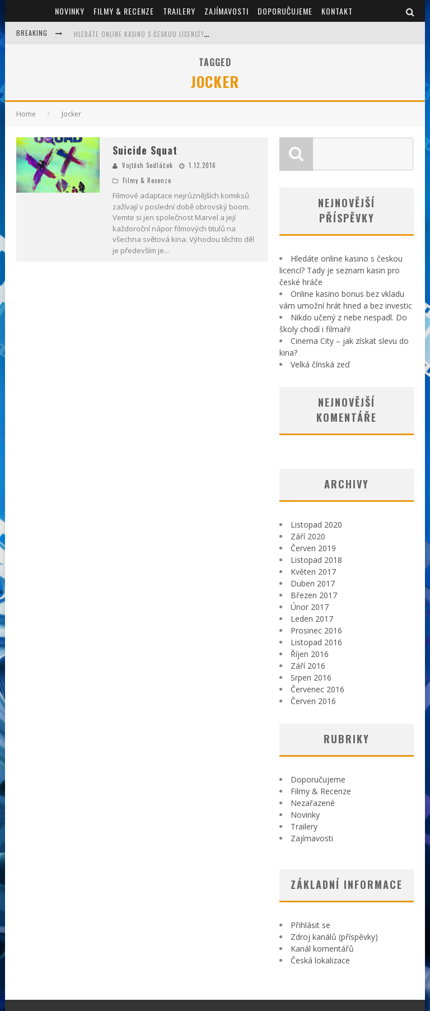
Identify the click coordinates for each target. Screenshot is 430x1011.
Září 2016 (308, 665)
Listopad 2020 (316, 524)
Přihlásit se (310, 925)
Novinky (70, 11)
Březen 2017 (314, 595)
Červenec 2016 (317, 689)
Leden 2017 (312, 618)
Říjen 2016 (310, 654)
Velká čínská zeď (320, 364)
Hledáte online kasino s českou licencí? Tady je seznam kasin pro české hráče (201, 34)
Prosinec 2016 (316, 630)
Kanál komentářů (322, 948)
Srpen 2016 (311, 677)
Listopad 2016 (316, 642)
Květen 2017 (313, 571)
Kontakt (337, 11)
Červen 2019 (313, 548)
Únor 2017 (310, 607)
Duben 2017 (313, 583)
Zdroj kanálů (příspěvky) (334, 936)
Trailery (179, 11)
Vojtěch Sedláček (147, 165)
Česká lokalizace (320, 960)
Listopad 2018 (316, 560)
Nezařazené (313, 803)
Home (26, 114)
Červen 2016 (313, 701)
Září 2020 (308, 536)
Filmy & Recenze (124, 11)
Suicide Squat (145, 150)
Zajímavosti (226, 11)
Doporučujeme (285, 11)
